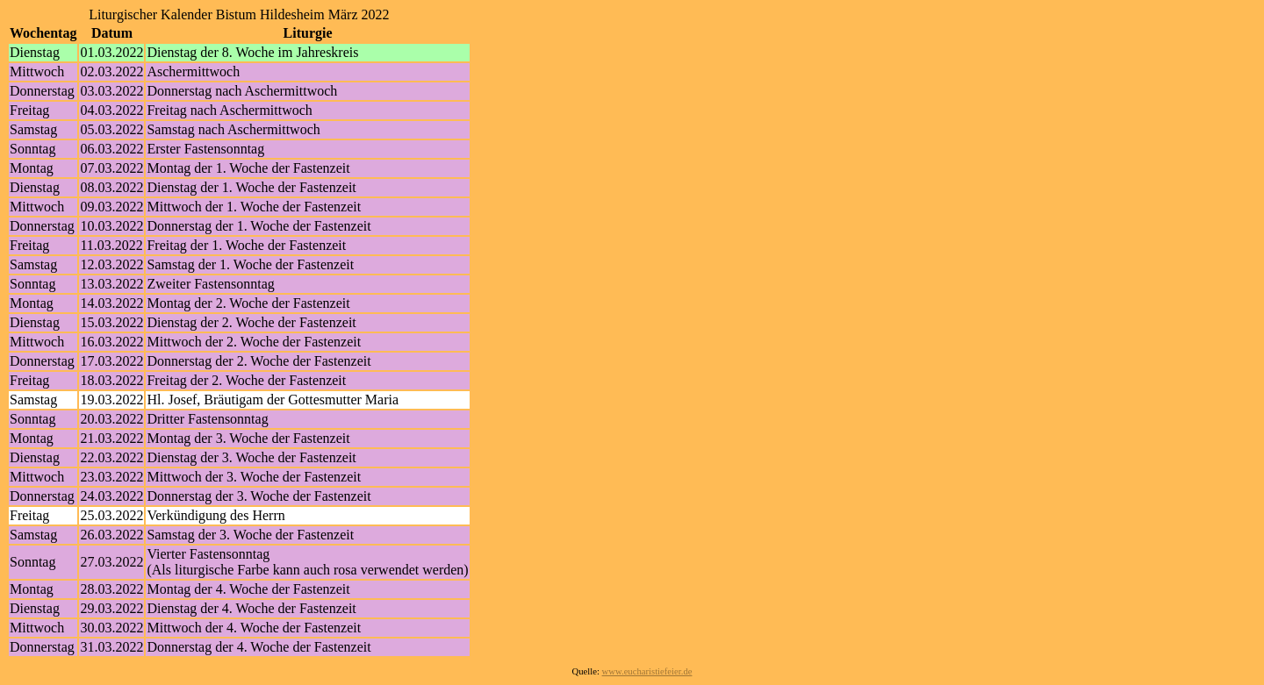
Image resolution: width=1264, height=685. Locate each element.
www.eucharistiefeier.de (647, 671)
